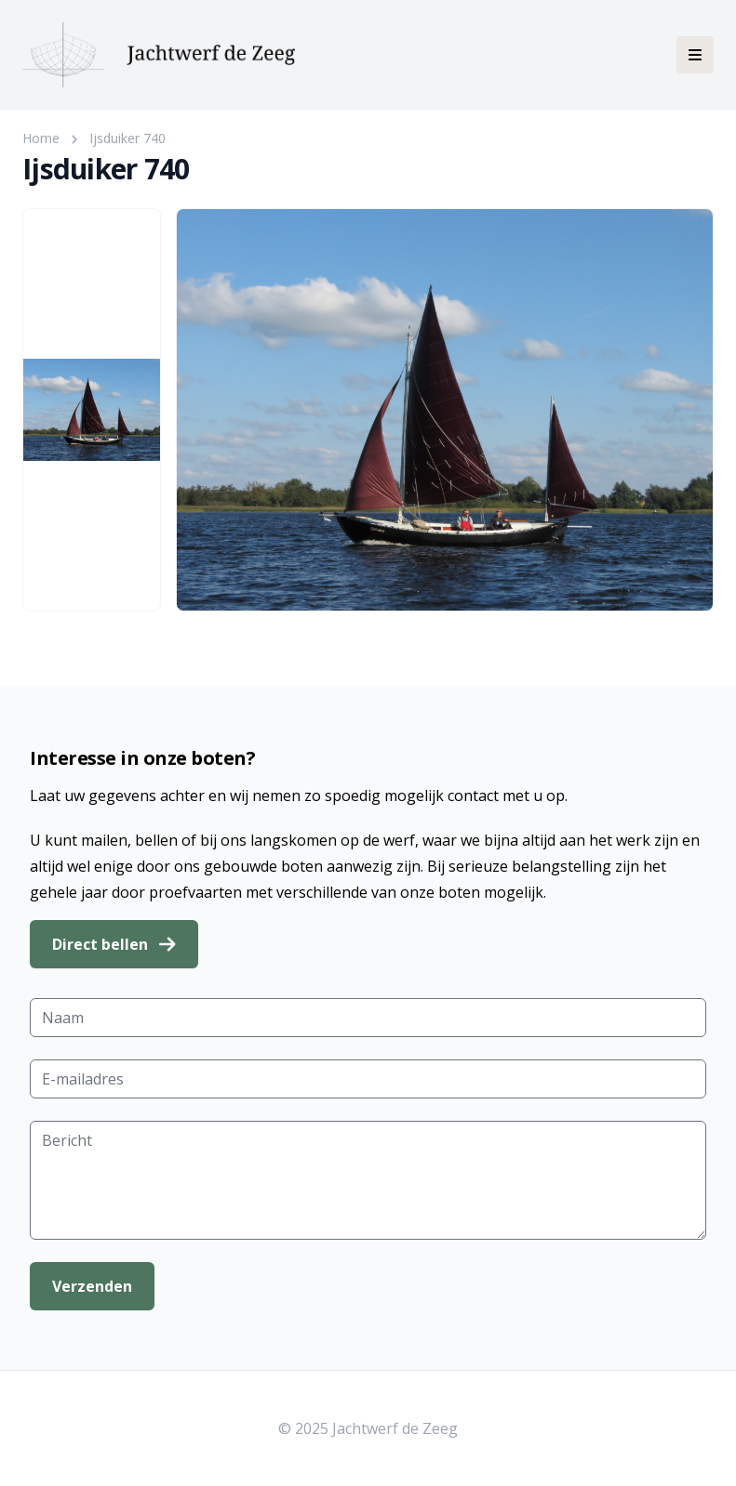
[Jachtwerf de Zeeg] (158, 54)
